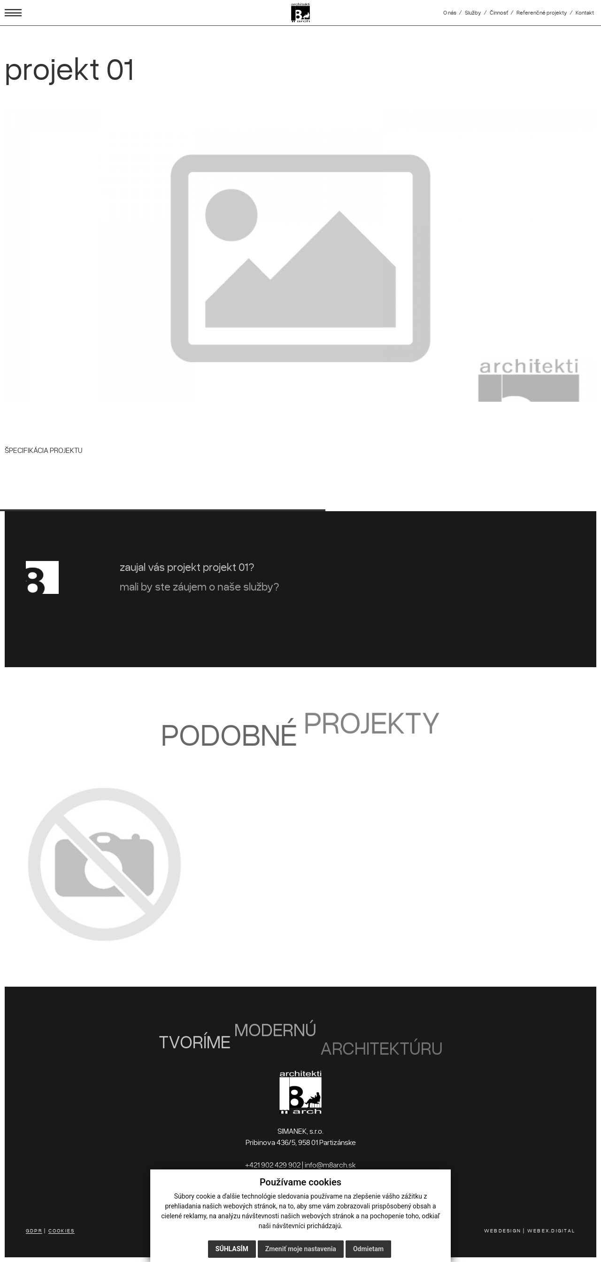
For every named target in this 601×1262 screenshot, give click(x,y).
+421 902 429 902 (272, 1164)
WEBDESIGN (502, 1230)
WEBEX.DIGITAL (551, 1230)
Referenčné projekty (541, 12)
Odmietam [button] (368, 1249)
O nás (449, 12)
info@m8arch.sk (330, 1164)
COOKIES (61, 1230)
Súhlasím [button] (232, 1249)
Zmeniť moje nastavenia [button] (300, 1249)
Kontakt (585, 12)
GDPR (34, 1230)
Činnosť (499, 12)
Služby (473, 12)
